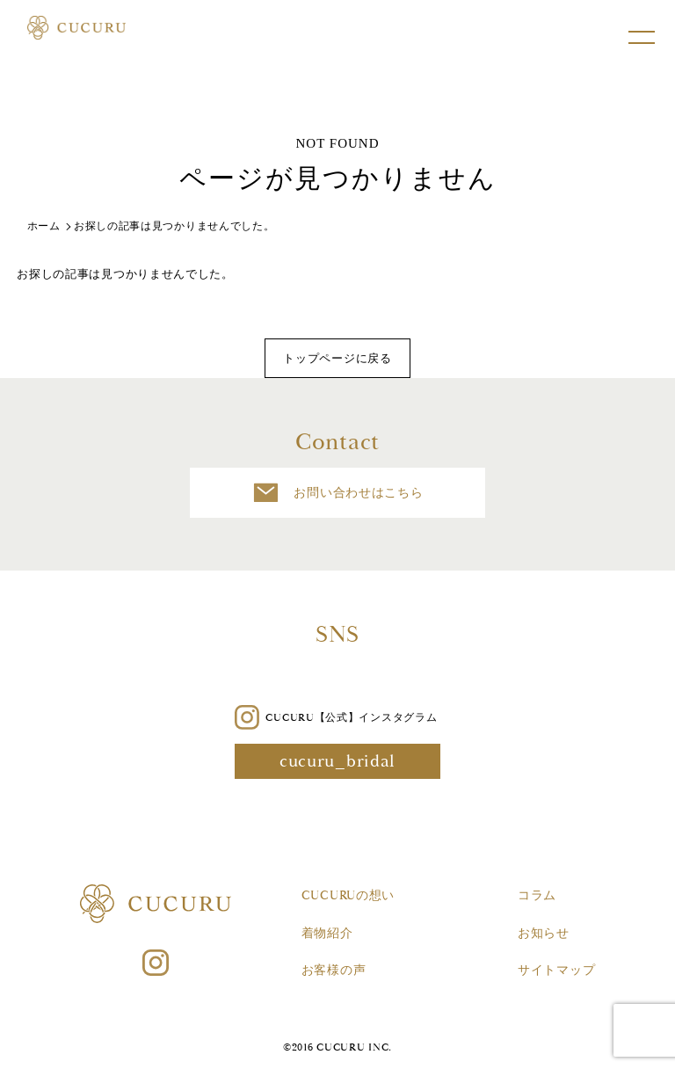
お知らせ (544, 934)
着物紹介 (327, 934)
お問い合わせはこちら (338, 492)
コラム (537, 896)
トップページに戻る (337, 358)
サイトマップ (556, 970)
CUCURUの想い (348, 896)
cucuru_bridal (337, 761)
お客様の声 (334, 970)
